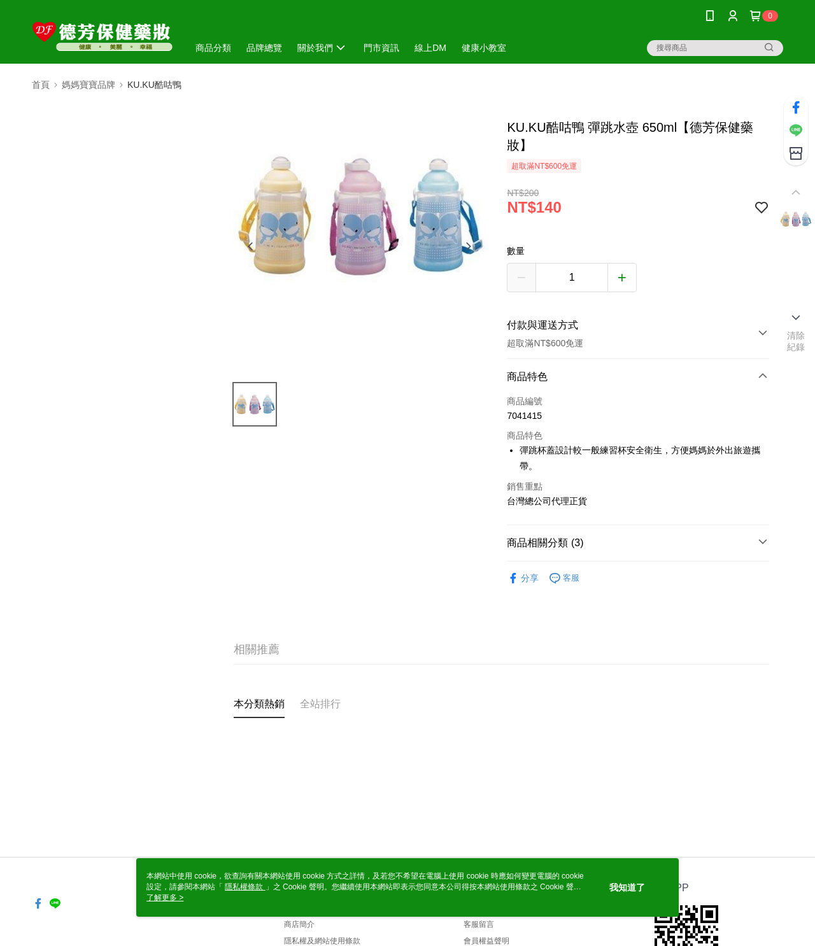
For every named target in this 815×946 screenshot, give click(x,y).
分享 (523, 578)
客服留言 (479, 924)
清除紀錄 (796, 341)
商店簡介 (299, 924)
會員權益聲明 (486, 940)
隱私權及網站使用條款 (322, 940)
